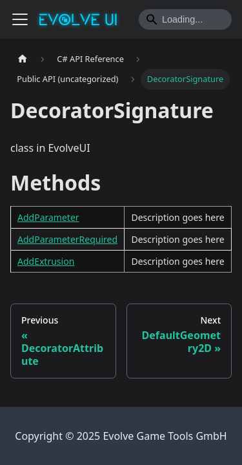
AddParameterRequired (67, 239)
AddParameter (48, 217)
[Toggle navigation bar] (20, 19)
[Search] (185, 19)
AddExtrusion (45, 261)
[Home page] (22, 59)
